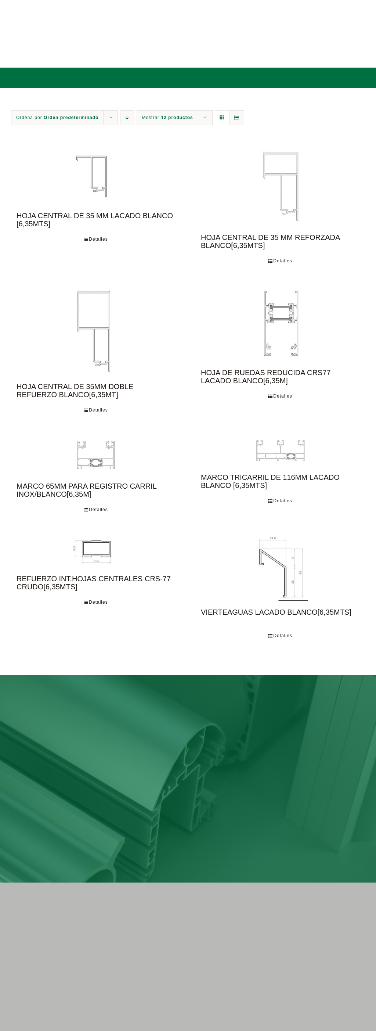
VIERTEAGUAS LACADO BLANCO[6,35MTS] (276, 612)
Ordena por (57, 117)
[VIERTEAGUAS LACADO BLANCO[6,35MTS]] (280, 567)
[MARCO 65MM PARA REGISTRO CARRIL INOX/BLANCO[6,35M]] (96, 454)
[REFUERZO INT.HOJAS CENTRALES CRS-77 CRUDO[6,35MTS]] (96, 550)
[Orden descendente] (127, 117)
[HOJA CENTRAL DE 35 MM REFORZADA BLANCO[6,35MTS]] (280, 186)
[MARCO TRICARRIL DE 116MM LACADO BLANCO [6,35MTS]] (280, 450)
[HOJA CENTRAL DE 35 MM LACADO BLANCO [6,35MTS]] (96, 175)
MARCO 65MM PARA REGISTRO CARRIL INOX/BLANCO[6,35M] (86, 490)
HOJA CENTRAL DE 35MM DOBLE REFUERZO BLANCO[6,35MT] (75, 390)
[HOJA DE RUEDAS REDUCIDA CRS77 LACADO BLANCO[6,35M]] (280, 323)
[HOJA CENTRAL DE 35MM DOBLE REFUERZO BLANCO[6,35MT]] (96, 330)
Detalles (98, 239)
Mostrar (167, 117)
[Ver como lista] (236, 118)
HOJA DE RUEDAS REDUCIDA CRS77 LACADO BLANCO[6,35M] (265, 377)
